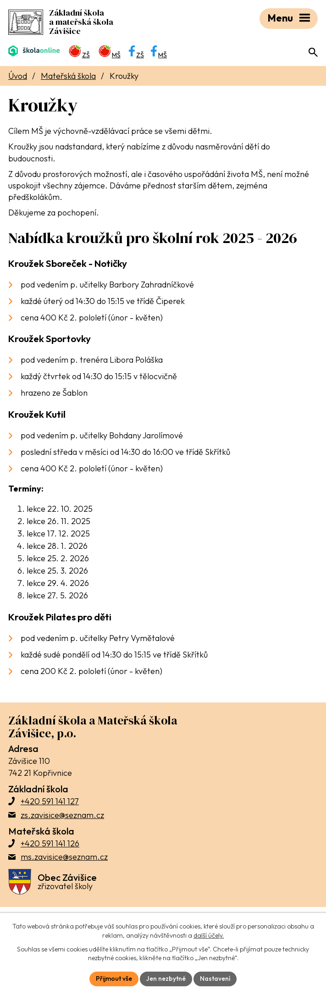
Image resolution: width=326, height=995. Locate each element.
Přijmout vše (114, 978)
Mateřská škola (68, 76)
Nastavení (215, 978)
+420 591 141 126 (50, 843)
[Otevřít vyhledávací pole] (313, 52)
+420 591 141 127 (50, 801)
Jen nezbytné (166, 978)
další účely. (208, 935)
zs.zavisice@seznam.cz (62, 815)
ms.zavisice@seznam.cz (64, 856)
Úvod (17, 76)
